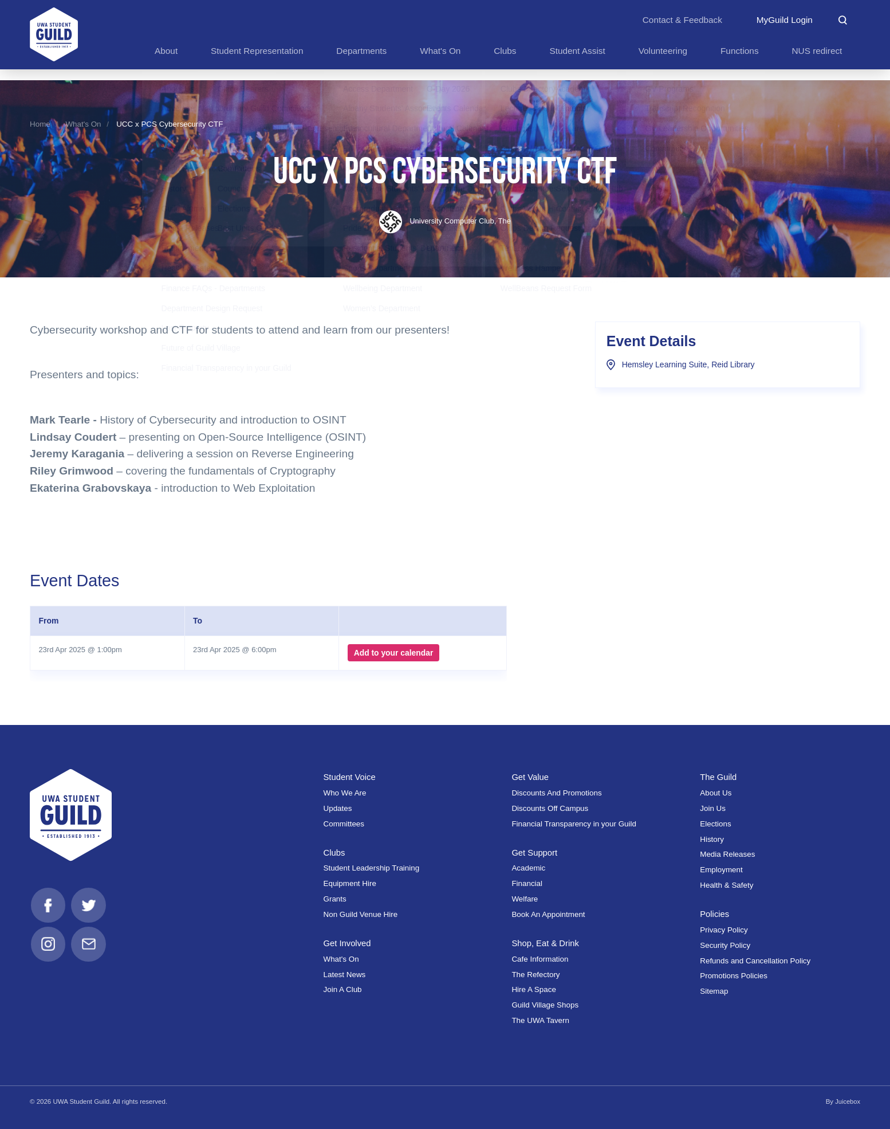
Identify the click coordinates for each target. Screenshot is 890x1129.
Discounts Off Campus (549, 808)
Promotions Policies (733, 975)
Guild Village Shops (544, 1005)
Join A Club (343, 989)
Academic (528, 868)
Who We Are (345, 793)
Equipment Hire (350, 883)
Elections (715, 824)
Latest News (345, 974)
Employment (721, 869)
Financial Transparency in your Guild (573, 824)
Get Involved (348, 943)
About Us (715, 793)
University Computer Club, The (445, 221)
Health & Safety (726, 885)
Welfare (524, 899)
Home (40, 124)
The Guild (719, 777)
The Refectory (535, 974)
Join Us (713, 808)
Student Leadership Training (372, 868)
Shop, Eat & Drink (546, 943)
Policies (715, 914)
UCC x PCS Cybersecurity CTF (169, 124)
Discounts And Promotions (556, 793)
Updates (338, 808)
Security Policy (725, 945)
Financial (526, 883)
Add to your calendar (392, 652)
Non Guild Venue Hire (361, 914)
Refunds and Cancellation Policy (755, 960)
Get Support (535, 852)
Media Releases (727, 854)
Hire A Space (533, 989)
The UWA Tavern (540, 1020)
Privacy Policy (723, 930)
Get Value (530, 777)
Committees (344, 824)
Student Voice (351, 777)
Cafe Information (539, 959)
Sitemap (714, 991)
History (712, 839)
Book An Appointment (548, 914)
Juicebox (847, 1101)
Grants (335, 899)
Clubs (335, 852)
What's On (83, 124)
